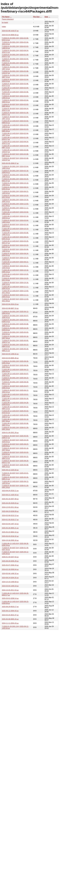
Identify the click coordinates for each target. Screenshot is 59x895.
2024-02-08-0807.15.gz (10, 308)
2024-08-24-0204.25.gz (10, 578)
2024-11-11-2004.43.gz (10, 623)
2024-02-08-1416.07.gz (10, 31)
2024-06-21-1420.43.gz (10, 495)
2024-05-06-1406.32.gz (10, 573)
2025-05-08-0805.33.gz (10, 619)
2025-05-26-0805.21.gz (10, 528)
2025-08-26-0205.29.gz (10, 561)
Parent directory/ (8, 19)
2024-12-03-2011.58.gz (10, 507)
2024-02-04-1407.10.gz (10, 524)
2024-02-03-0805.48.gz (10, 358)
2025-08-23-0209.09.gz (10, 511)
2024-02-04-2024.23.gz (10, 304)
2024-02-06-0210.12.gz (10, 515)
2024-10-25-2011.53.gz (10, 590)
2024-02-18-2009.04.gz (10, 569)
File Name (6, 17)
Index (4, 26)
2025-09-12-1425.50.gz (10, 470)
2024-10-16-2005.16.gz (10, 540)
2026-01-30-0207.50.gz (10, 557)
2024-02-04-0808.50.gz (10, 35)
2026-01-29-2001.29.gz (10, 432)
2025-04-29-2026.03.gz (10, 503)
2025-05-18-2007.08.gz (10, 499)
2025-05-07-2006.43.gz (10, 565)
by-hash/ (5, 22)
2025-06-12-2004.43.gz (10, 611)
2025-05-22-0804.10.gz (10, 532)
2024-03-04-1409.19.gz (10, 586)
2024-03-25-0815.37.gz (10, 615)
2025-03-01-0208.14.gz (10, 598)
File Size (36, 17)
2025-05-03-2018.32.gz (10, 536)
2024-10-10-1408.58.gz (10, 582)
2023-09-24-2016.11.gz (10, 491)
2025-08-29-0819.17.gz (10, 606)
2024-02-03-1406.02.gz (10, 354)
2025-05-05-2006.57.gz (10, 163)
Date (46, 17)
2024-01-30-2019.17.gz (10, 519)
